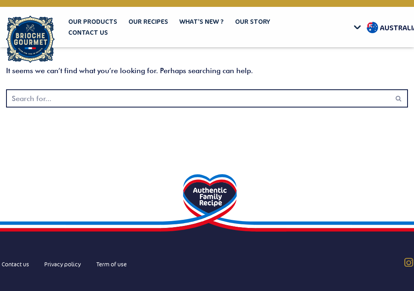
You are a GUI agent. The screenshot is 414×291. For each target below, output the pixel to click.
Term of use (111, 264)
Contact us (88, 32)
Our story (252, 21)
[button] (359, 27)
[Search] (198, 98)
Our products (92, 21)
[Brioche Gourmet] (30, 39)
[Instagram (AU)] (408, 262)
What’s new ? (201, 21)
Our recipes (148, 21)
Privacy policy (62, 264)
